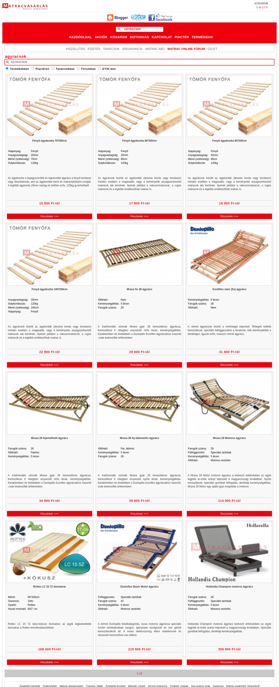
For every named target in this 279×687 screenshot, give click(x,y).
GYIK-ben (109, 68)
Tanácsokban (65, 68)
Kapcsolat (162, 37)
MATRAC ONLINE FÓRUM (186, 49)
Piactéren (42, 68)
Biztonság (139, 37)
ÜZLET (212, 49)
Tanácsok (111, 49)
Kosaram (118, 37)
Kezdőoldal (80, 37)
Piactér (182, 37)
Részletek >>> (50, 216)
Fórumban (88, 68)
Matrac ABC (155, 49)
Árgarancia (132, 49)
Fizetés (94, 49)
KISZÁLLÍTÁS (75, 49)
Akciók (101, 37)
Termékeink (202, 37)
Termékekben (19, 68)
